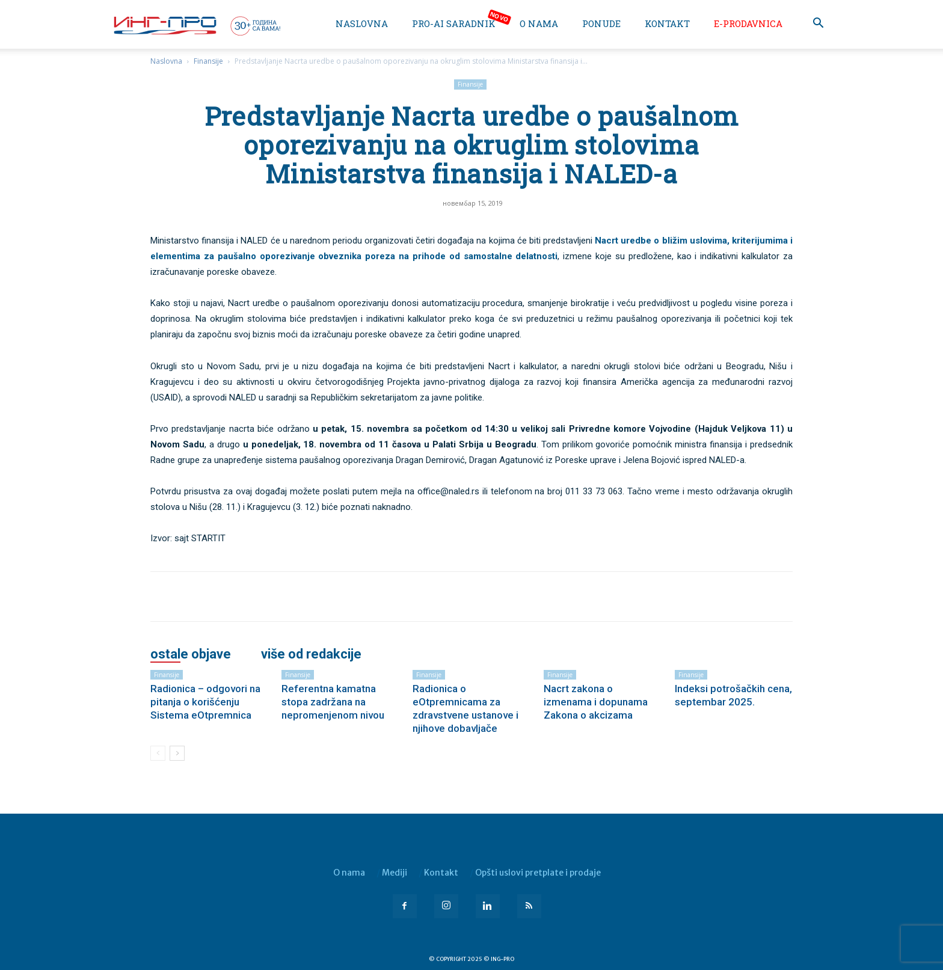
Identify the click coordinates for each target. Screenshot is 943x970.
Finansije (208, 61)
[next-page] (177, 753)
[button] (817, 24)
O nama (539, 23)
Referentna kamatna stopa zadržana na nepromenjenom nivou (332, 702)
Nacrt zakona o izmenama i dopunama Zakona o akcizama (596, 702)
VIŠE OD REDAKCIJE (311, 654)
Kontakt (667, 23)
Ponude (601, 23)
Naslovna (362, 23)
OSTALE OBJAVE (190, 654)
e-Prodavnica (748, 23)
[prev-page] (157, 753)
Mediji (394, 872)
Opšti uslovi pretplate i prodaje (538, 872)
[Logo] (196, 25)
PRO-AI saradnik (454, 23)
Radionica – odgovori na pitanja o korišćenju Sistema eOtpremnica (205, 702)
